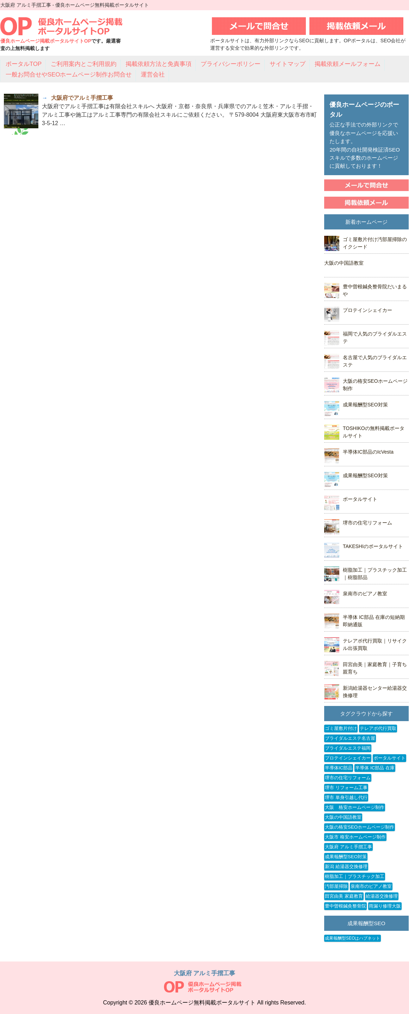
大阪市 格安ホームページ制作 (355, 837)
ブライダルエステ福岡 (348, 748)
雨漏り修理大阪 (385, 906)
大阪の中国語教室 (344, 263)
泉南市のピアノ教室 (365, 593)
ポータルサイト (360, 499)
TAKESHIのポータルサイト (373, 546)
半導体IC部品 (338, 767)
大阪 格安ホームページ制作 (354, 807)
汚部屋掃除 (336, 886)
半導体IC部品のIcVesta (368, 452)
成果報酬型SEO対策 (365, 404)
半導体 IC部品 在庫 (375, 767)
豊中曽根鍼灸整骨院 (345, 906)
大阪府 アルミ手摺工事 (348, 846)
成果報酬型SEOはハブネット (352, 938)
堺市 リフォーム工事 (346, 787)
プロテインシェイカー (367, 310)
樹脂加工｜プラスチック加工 (354, 876)
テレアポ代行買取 (378, 728)
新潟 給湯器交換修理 (346, 866)
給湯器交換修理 (382, 896)
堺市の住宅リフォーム (367, 523)
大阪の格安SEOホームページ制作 (359, 827)
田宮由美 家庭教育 (344, 896)
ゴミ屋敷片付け (341, 728)
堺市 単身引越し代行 (346, 797)
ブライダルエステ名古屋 (350, 738)
